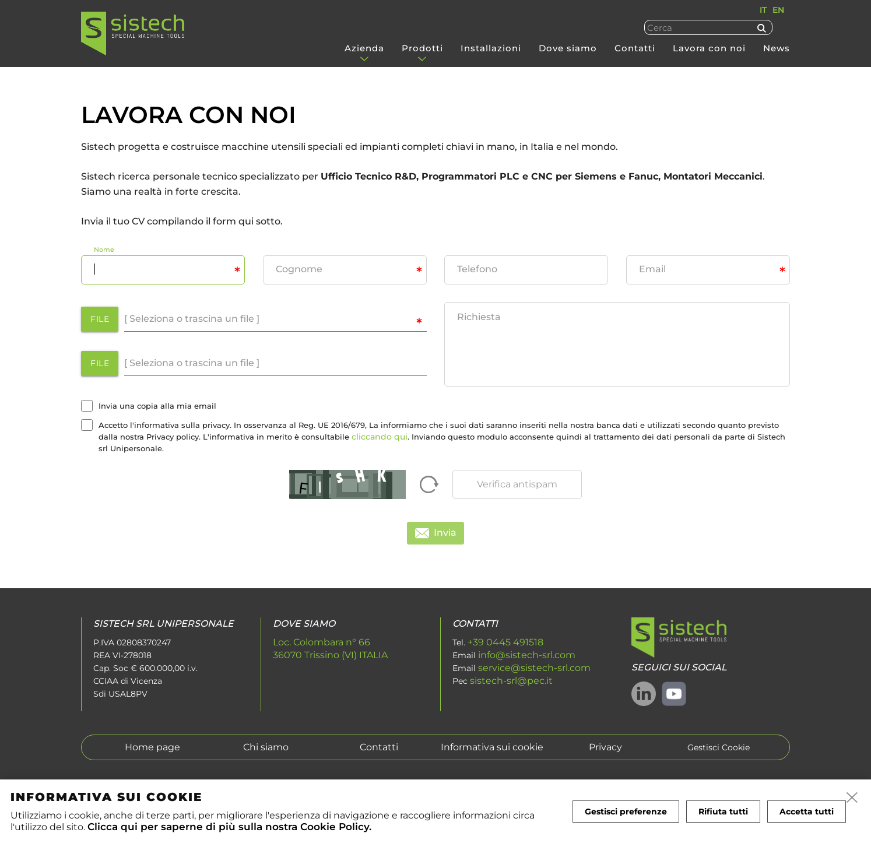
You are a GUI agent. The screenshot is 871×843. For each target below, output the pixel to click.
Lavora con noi (709, 48)
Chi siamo (266, 747)
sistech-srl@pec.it (511, 680)
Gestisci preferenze (626, 811)
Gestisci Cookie (718, 748)
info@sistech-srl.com (526, 655)
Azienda (364, 48)
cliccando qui (380, 436)
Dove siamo (568, 48)
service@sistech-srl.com (534, 667)
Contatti (634, 48)
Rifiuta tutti (723, 811)
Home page (152, 747)
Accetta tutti (806, 811)
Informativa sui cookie (492, 747)
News (776, 48)
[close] (852, 798)
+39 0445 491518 (505, 642)
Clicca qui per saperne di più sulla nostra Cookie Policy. (229, 826)
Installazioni (491, 48)
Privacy (605, 747)
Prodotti (422, 48)
